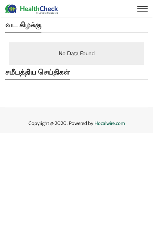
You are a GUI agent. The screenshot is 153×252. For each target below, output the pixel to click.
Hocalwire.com (109, 123)
